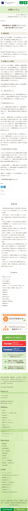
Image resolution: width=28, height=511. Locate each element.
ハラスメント (5, 279)
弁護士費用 (5, 465)
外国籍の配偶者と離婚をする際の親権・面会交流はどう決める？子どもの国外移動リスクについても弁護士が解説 (13, 210)
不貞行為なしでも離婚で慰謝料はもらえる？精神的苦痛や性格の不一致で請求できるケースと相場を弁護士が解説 (13, 257)
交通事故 (4, 455)
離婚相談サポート (6, 487)
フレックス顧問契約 (7, 460)
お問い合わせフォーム (7, 433)
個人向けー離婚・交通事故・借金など (11, 287)
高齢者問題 (5, 453)
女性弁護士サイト (6, 480)
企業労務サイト (6, 489)
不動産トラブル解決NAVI (8, 482)
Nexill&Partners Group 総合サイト (11, 475)
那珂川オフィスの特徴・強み (9, 413)
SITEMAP (3, 383)
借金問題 (4, 290)
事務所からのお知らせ (7, 422)
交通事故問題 (5, 283)
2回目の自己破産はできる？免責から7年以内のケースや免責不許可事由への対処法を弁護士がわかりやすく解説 (14, 239)
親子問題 (4, 446)
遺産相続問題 (5, 448)
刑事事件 (4, 292)
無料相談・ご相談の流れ (8, 462)
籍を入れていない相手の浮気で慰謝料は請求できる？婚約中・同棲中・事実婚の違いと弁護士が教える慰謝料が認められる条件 (13, 264)
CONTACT (10, 383)
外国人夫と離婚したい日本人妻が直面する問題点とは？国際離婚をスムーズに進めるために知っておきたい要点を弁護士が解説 (13, 224)
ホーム (17, 14)
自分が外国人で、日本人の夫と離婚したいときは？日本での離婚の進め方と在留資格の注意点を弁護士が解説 (13, 217)
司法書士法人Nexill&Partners (9, 492)
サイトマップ (5, 436)
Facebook (5, 397)
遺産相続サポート (6, 477)
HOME (3, 410)
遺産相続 (4, 303)
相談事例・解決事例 (7, 301)
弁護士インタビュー (7, 420)
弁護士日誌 (5, 296)
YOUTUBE (5, 395)
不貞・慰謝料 (5, 281)
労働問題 (4, 294)
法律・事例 (5, 299)
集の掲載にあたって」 (13, 179)
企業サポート (5, 458)
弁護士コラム (23, 14)
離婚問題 (4, 305)
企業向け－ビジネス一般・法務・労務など (12, 285)
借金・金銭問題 (6, 450)
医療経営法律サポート (7, 484)
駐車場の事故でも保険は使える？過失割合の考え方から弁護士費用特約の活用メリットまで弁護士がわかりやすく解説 (13, 250)
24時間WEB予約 (6, 427)
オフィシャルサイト (7, 472)
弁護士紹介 (5, 415)
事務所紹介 (5, 417)
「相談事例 (4, 179)
